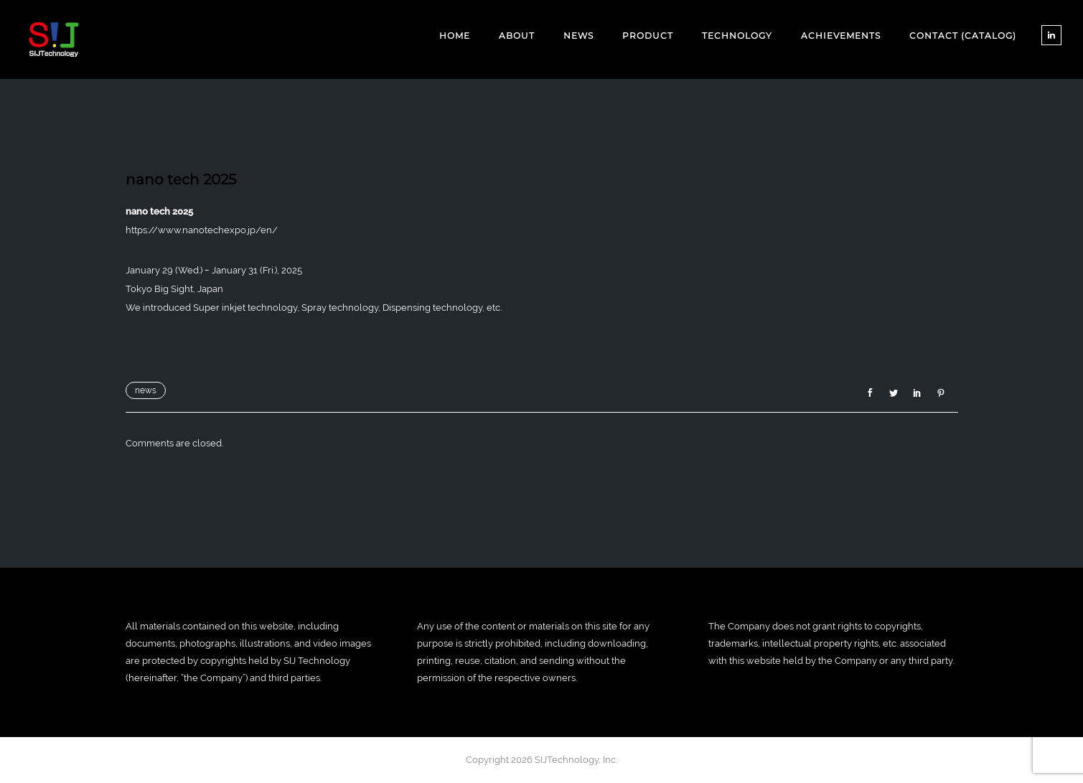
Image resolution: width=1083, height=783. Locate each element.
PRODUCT (647, 35)
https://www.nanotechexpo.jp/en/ (202, 230)
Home (454, 35)
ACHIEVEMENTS (841, 35)
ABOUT (517, 35)
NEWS (578, 35)
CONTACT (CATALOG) (962, 35)
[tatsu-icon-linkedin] (1051, 35)
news (145, 390)
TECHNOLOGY (737, 35)
